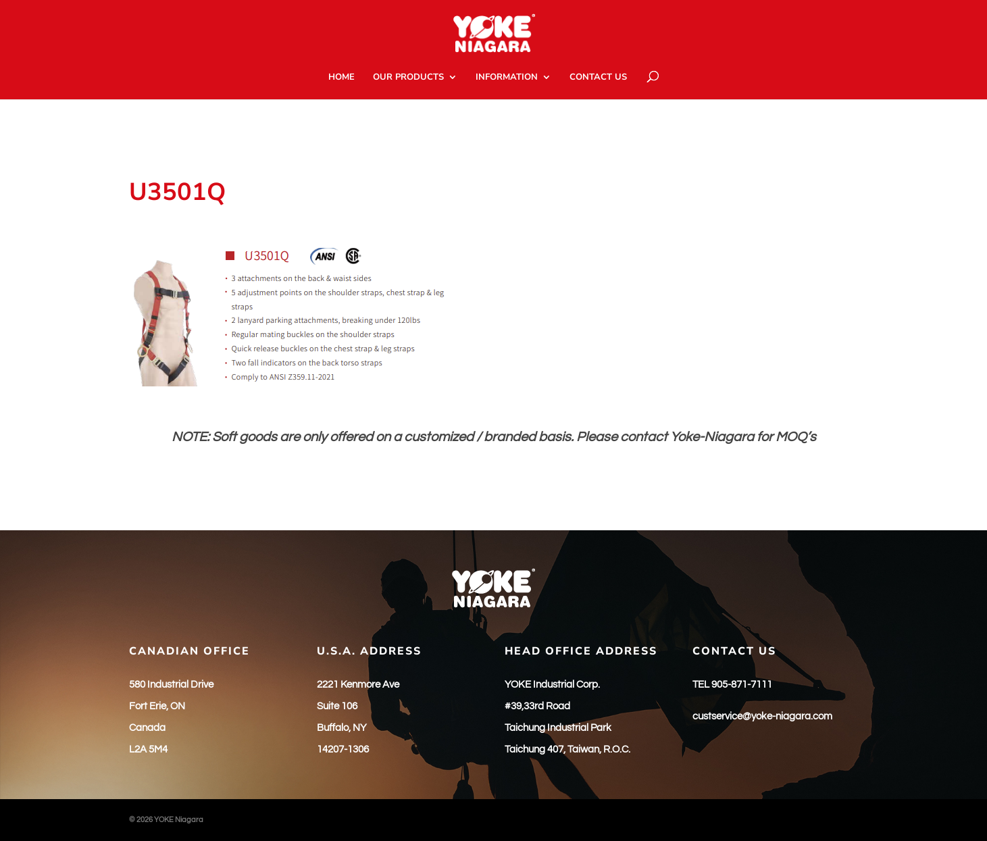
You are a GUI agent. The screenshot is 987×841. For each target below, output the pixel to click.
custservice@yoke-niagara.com (762, 716)
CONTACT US (598, 77)
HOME (341, 77)
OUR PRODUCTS (408, 77)
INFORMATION (507, 77)
